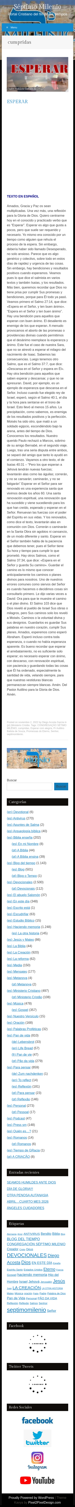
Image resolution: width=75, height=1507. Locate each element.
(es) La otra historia (25, 933)
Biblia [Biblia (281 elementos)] (56, 1233)
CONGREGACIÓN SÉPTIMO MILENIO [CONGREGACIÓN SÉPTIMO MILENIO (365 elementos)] (36, 1244)
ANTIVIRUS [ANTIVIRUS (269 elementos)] (31, 1233)
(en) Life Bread (22, 1048)
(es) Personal (16, 1105)
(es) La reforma (18, 959)
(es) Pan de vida (18, 1035)
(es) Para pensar (19, 1067)
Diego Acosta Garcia (53, 722)
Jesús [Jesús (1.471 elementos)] (59, 1281)
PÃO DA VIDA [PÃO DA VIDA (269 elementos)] (47, 1298)
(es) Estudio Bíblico (20, 920)
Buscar (12, 780)
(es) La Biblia (16, 946)
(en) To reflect (21, 1080)
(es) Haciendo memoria (23, 927)
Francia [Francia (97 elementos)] (59, 1270)
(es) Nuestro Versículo (22, 1016)
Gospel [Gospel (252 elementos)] (11, 1275)
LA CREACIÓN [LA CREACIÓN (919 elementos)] (27, 1287)
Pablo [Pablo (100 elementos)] (36, 1293)
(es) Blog (18, 869)
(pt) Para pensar (23, 1093)
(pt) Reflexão (21, 1099)
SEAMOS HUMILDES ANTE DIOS (31, 1182)
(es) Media (14, 965)
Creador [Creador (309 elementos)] (12, 1249)
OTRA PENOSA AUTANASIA (27, 1195)
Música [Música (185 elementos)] (19, 1293)
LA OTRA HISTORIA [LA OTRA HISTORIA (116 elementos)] (52, 1288)
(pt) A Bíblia (20, 850)
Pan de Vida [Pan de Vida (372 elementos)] (16, 1298)
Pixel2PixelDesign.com (44, 1502)
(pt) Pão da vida (23, 1061)
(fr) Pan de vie (22, 1054)
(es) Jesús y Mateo (20, 939)
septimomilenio (15, 734)
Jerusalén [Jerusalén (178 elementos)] (46, 1281)
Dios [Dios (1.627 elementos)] (26, 1262)
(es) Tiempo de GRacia (23, 1150)
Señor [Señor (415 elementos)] (51, 1311)
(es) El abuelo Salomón (23, 895)
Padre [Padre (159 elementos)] (43, 1293)
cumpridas (23, 728)
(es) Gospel (20, 1010)
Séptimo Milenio (37, 7)
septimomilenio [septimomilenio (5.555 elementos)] (26, 1309)
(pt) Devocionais (23, 888)
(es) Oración (15, 1022)
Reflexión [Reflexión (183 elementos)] (12, 1303)
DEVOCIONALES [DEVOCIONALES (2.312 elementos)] (27, 1255)
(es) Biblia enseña (19, 837)
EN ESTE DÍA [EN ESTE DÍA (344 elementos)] (42, 1263)
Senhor (54, 731)
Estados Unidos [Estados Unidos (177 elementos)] (33, 1269)
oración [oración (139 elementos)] (28, 1293)
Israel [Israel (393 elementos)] (23, 1282)
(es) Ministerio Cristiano (23, 990)
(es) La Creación (18, 952)
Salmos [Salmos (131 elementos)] (34, 1303)
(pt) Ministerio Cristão (18, 725)
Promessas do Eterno (37, 731)
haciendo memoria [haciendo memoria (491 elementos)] (32, 1275)
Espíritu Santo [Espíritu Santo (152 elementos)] (15, 1269)
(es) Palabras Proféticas (24, 1029)
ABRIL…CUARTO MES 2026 (27, 1201)
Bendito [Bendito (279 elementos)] (46, 1233)
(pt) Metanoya (21, 984)
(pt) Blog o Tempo (24, 876)
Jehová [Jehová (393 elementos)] (33, 1282)
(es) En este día (18, 901)
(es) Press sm (17, 1125)
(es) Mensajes (17, 971)
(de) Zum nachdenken (27, 1073)
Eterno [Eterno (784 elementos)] (49, 1269)
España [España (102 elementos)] (56, 1263)
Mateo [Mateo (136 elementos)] (10, 1293)
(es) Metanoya (17, 978)
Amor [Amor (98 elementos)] (20, 1234)
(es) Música (15, 1003)
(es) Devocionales (19, 882)
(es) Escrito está (18, 907)
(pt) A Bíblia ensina (25, 856)
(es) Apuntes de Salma (23, 824)
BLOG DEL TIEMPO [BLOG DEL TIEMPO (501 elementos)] (23, 1239)
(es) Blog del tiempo (21, 863)
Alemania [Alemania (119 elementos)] (11, 1234)
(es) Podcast (16, 1118)
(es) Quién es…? (19, 1131)
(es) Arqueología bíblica (23, 831)
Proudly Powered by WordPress (31, 1497)
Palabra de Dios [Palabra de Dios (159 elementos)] (56, 1293)
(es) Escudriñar (17, 914)
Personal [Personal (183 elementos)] (31, 1298)
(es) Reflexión (21, 1086)
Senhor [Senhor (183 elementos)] (43, 1303)
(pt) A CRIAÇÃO (18, 1156)
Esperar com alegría (41, 728)
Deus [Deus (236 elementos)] (29, 1249)
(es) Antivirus (16, 818)
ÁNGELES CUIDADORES (25, 1208)
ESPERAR (17, 102)
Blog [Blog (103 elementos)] (63, 1234)
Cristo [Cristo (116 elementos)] (22, 1249)
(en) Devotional (18, 812)
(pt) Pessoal (20, 1112)
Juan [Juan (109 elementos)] (9, 1288)
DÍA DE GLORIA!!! (20, 1189)
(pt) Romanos (21, 1144)
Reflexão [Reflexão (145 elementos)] (24, 1303)
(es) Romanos (17, 1137)
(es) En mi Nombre (25, 844)
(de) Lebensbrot (23, 1042)
